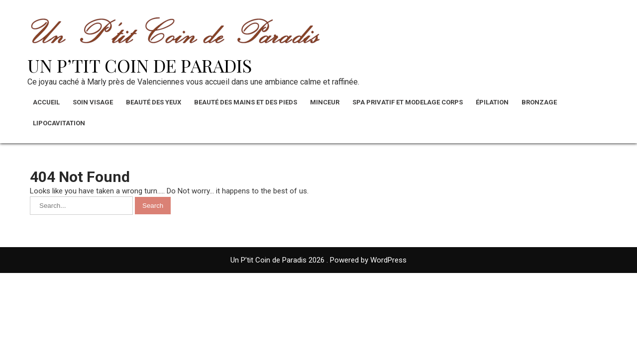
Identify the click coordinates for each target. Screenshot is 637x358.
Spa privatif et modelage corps (407, 102)
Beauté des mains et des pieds (245, 102)
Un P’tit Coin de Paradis (139, 65)
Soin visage (93, 102)
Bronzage (539, 102)
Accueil (46, 102)
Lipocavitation (59, 123)
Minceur (324, 102)
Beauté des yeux (153, 102)
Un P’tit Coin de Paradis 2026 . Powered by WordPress (318, 260)
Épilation (492, 102)
